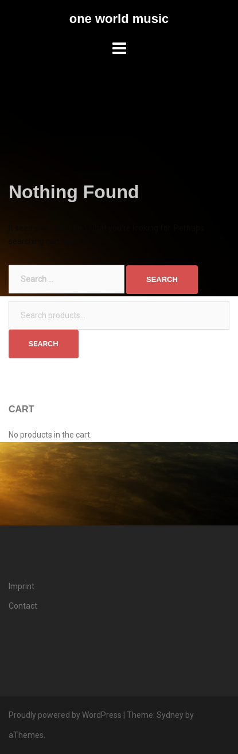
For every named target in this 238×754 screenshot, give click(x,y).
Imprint (21, 586)
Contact (23, 605)
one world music (119, 18)
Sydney (170, 715)
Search (43, 343)
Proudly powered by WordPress (65, 715)
